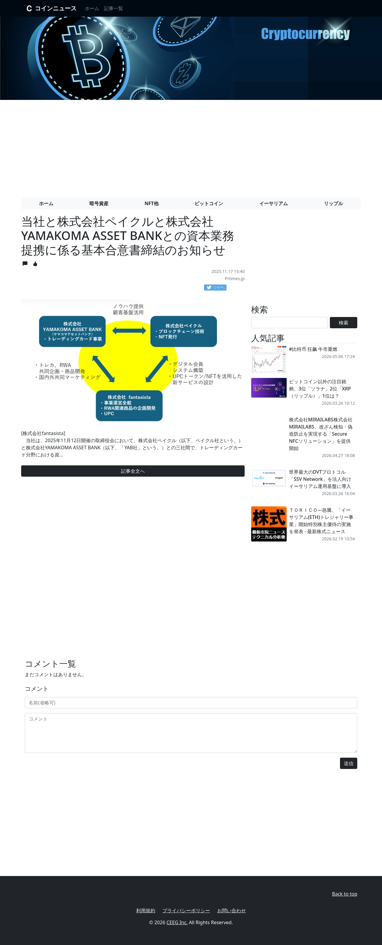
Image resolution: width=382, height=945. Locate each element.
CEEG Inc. (177, 922)
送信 (348, 763)
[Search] (289, 322)
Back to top (344, 894)
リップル (333, 203)
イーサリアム (273, 203)
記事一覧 (113, 8)
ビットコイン (209, 203)
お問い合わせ (231, 910)
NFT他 (152, 203)
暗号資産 (98, 203)
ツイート (216, 288)
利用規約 (145, 910)
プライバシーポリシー (186, 910)
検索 (343, 322)
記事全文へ (133, 471)
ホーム (92, 8)
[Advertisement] (191, 146)
